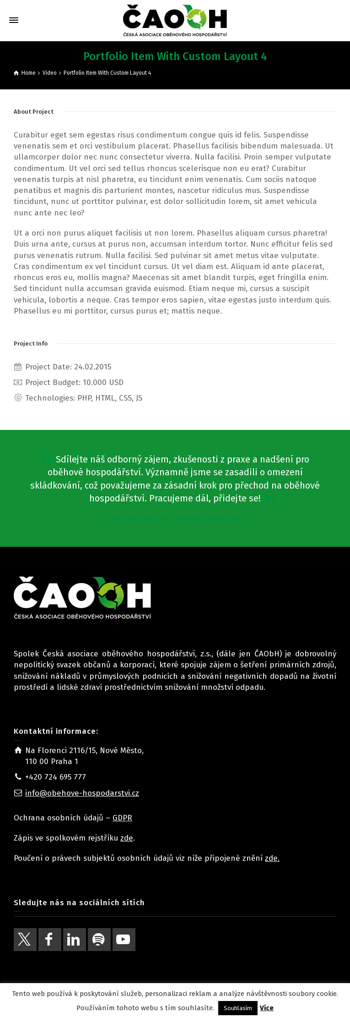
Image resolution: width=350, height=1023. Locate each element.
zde (126, 838)
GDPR (122, 818)
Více (267, 1008)
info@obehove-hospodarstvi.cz (82, 793)
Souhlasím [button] (238, 1008)
